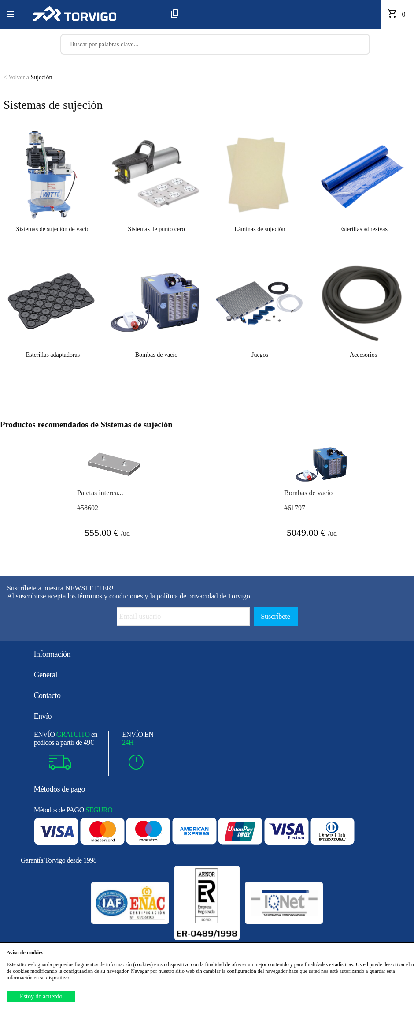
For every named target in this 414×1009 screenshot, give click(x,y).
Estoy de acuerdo (41, 996)
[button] (10, 14)
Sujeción (28, 77)
